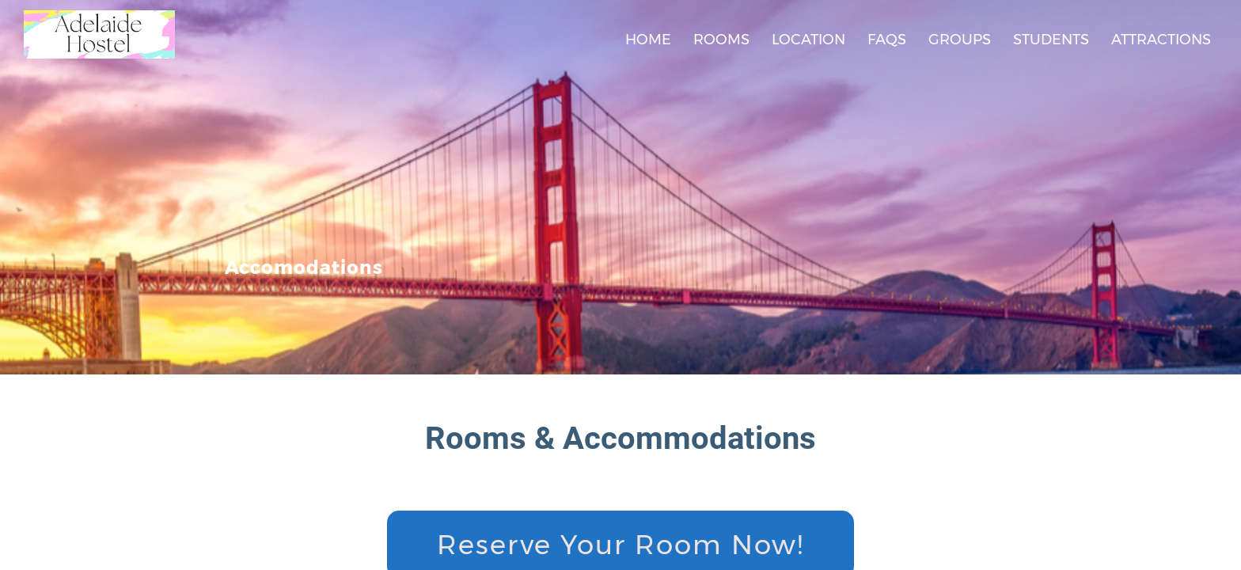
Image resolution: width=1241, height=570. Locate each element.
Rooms (721, 39)
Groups (959, 39)
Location (808, 39)
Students (1051, 39)
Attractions (1161, 39)
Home (648, 39)
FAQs (886, 39)
